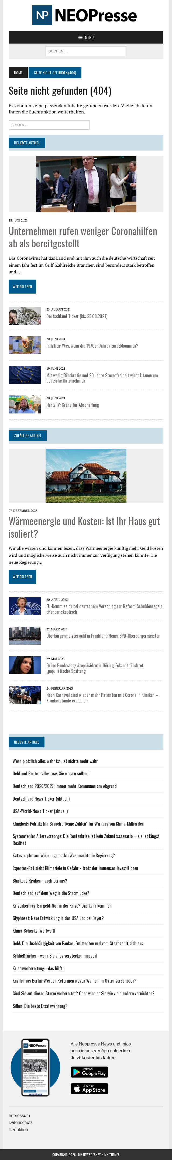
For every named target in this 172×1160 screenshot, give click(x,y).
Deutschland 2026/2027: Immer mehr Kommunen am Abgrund (65, 786)
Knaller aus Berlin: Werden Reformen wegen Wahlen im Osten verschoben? (74, 980)
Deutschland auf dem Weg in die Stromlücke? (51, 893)
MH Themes (112, 1154)
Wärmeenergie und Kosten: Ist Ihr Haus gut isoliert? (84, 526)
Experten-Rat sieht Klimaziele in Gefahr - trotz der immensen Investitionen (75, 868)
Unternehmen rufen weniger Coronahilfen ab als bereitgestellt (83, 236)
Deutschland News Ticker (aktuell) (41, 798)
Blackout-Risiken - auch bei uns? (40, 880)
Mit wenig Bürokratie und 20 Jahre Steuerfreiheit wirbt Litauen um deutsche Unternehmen (102, 378)
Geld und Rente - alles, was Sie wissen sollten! (51, 773)
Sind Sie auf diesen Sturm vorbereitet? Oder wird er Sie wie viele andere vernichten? (83, 993)
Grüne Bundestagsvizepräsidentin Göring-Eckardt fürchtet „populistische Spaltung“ (94, 668)
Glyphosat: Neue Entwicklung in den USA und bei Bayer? (58, 918)
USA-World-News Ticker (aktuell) (40, 811)
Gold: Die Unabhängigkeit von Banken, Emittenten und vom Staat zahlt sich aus (78, 943)
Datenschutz (21, 1122)
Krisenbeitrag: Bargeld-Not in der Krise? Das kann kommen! (62, 905)
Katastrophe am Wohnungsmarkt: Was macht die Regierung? (64, 855)
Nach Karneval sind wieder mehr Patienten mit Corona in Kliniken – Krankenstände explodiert (102, 698)
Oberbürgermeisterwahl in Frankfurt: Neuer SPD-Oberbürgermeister (103, 636)
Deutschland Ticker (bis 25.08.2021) (76, 316)
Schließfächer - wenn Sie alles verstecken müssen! (55, 955)
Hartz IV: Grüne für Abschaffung (72, 405)
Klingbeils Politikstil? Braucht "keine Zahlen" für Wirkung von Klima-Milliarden (78, 823)
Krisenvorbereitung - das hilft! (38, 968)
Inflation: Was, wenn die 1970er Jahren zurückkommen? (92, 345)
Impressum (19, 1115)
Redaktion (18, 1129)
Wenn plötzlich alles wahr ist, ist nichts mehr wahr (55, 761)
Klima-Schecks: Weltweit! (34, 930)
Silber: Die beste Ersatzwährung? (40, 1006)
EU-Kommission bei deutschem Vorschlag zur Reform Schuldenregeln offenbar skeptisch (104, 609)
